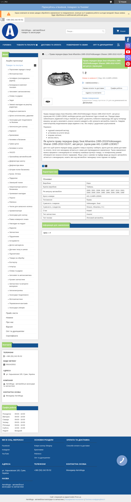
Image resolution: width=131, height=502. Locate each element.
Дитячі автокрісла (16, 245)
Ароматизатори (15, 211)
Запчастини (14, 232)
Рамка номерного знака (18, 219)
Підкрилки (13, 178)
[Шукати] (103, 31)
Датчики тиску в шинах (18, 249)
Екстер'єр (13, 262)
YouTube (5, 454)
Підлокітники (14, 254)
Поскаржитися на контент (74, 499)
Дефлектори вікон (16, 165)
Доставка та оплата (51, 45)
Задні (11, 100)
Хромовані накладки (17, 193)
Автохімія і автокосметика (19, 92)
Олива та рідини (15, 96)
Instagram (6, 450)
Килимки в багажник (17, 140)
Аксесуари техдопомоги (18, 295)
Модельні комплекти (17, 111)
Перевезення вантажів (18, 303)
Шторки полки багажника (19, 170)
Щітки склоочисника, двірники (21, 116)
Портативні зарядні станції (20, 70)
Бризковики (14, 135)
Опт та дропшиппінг (103, 45)
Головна (7, 45)
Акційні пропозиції (14, 61)
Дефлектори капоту (17, 161)
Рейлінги (12, 202)
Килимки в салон (16, 148)
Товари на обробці (16, 258)
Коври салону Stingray (43, 446)
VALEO (12, 152)
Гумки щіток (14, 144)
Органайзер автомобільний (20, 157)
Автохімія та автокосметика (20, 275)
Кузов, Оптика (15, 174)
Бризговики (38, 450)
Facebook (6, 446)
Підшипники (14, 237)
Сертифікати (12, 336)
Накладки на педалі (17, 224)
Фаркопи (12, 228)
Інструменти (14, 241)
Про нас (10, 322)
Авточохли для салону (18, 127)
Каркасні (12, 131)
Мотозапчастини (16, 74)
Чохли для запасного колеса (20, 206)
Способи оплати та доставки (78, 446)
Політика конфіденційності (95, 499)
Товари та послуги (26, 45)
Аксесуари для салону (18, 215)
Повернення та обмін (77, 45)
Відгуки (9, 327)
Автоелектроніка (16, 290)
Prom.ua (78, 497)
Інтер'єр (12, 267)
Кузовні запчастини (17, 280)
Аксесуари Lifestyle (17, 308)
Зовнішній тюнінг (16, 183)
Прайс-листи (12, 313)
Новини (9, 317)
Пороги (12, 198)
